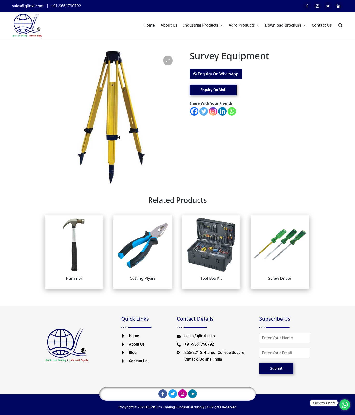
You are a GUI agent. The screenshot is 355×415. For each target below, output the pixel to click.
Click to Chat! (324, 403)
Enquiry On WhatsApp (215, 73)
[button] (168, 60)
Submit (276, 368)
